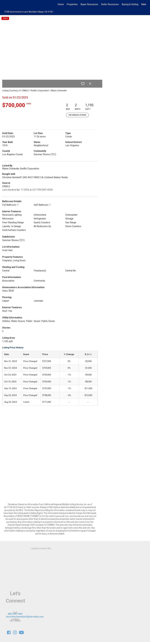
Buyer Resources (89, 4)
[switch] (82, 84)
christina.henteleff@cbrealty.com (25, 616)
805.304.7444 (15, 613)
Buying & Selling (130, 4)
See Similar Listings (77, 115)
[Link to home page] (5, 4)
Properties (72, 4)
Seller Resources (110, 4)
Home (61, 4)
